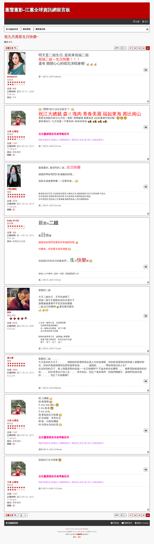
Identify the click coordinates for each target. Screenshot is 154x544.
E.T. (11, 42)
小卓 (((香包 (12, 131)
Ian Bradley (84, 529)
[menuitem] (145, 22)
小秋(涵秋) (12, 188)
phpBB (68, 531)
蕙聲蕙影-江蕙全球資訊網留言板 (37, 10)
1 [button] (124, 48)
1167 (14, 143)
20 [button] (143, 48)
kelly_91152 (13, 220)
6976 (14, 322)
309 (14, 232)
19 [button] (139, 48)
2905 (14, 369)
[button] (116, 48)
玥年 (9, 312)
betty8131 (12, 76)
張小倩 (10, 357)
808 (14, 88)
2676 (14, 200)
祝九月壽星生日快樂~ (21, 36)
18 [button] (135, 48)
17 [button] (130, 48)
